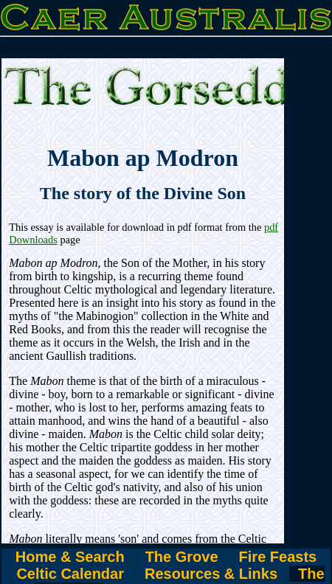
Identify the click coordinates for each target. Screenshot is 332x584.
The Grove (181, 557)
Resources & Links (211, 574)
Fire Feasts (278, 557)
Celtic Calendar (70, 574)
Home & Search (70, 557)
